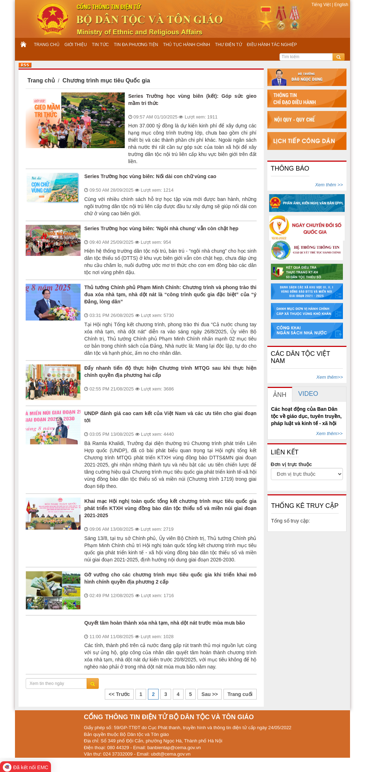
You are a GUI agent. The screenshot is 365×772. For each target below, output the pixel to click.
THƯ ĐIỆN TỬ (228, 44)
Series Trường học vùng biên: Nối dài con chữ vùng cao (150, 176)
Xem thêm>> (330, 377)
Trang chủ (41, 80)
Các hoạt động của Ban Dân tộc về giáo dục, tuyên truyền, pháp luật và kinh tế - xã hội (306, 416)
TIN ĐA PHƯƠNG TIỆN (136, 44)
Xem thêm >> (329, 184)
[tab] (280, 394)
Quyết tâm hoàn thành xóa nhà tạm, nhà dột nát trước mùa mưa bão (164, 623)
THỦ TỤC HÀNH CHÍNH (186, 44)
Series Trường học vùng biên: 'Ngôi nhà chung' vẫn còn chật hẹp (161, 228)
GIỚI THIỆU (76, 44)
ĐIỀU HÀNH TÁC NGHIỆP (272, 44)
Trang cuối (239, 694)
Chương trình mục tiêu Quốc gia (106, 80)
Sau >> (209, 694)
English (340, 4)
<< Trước (119, 694)
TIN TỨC (100, 44)
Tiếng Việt (322, 4)
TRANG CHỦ (47, 44)
